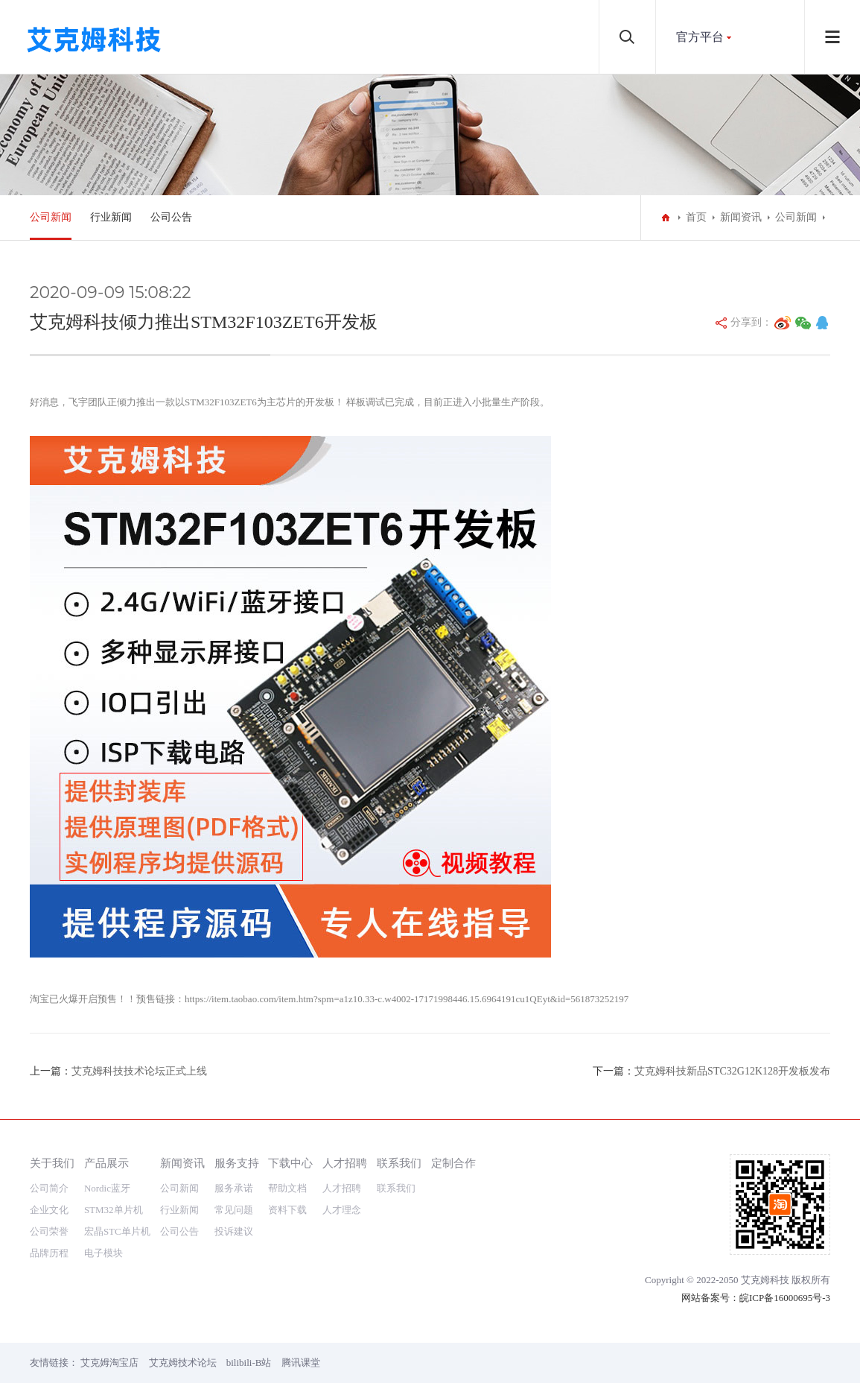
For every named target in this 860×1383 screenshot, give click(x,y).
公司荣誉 (49, 1231)
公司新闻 (50, 217)
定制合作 (453, 1162)
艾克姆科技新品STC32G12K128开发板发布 (732, 1071)
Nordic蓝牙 (107, 1188)
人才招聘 (344, 1162)
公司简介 (49, 1188)
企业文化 (49, 1209)
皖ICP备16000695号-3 (784, 1297)
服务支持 (236, 1162)
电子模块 (103, 1253)
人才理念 (341, 1209)
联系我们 (399, 1162)
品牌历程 (49, 1253)
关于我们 (52, 1162)
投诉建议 (233, 1231)
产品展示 (106, 1162)
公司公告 (171, 217)
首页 (696, 217)
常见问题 (233, 1209)
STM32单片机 (113, 1209)
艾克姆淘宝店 (109, 1362)
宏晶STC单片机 (117, 1231)
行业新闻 (111, 217)
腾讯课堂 (300, 1362)
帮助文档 (287, 1188)
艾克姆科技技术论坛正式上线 (139, 1071)
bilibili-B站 (249, 1362)
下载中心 (290, 1162)
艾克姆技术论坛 (183, 1362)
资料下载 (287, 1209)
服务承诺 (233, 1188)
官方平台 (700, 37)
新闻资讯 (741, 217)
